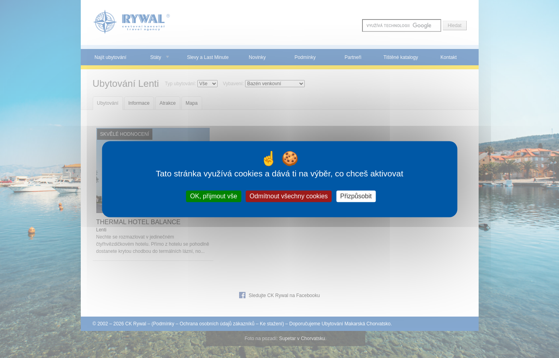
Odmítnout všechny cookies (288, 196)
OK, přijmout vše (213, 196)
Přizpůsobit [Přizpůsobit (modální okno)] (356, 196)
